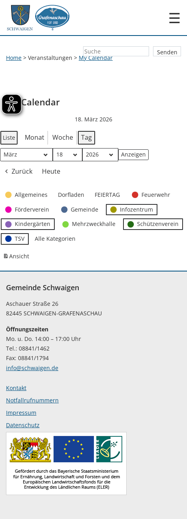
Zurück (18, 172)
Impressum (21, 412)
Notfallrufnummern (32, 400)
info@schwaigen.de (32, 368)
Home (14, 57)
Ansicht (17, 258)
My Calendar (96, 57)
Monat (34, 137)
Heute (51, 171)
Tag (86, 137)
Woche (62, 137)
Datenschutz (23, 425)
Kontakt (16, 388)
